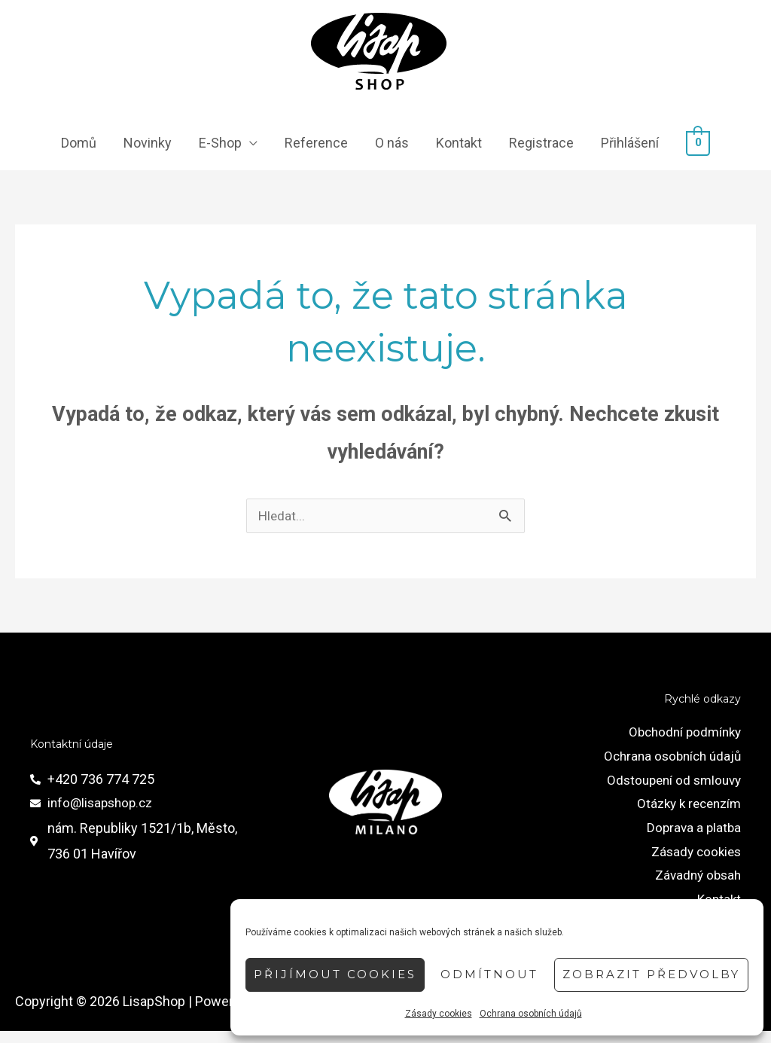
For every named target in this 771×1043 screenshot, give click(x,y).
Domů (78, 144)
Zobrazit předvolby (651, 974)
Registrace (541, 144)
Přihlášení (630, 144)
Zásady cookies (438, 1013)
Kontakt (459, 144)
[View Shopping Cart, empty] (698, 144)
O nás (392, 144)
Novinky (147, 144)
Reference (316, 144)
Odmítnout (489, 974)
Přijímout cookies (335, 974)
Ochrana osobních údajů (531, 1013)
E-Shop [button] (220, 144)
